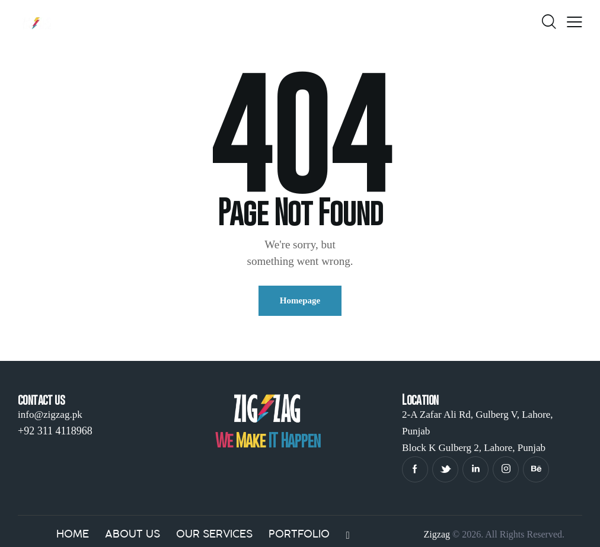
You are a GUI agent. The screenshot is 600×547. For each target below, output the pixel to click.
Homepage (300, 300)
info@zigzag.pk (50, 414)
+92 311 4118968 (55, 431)
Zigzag (437, 534)
